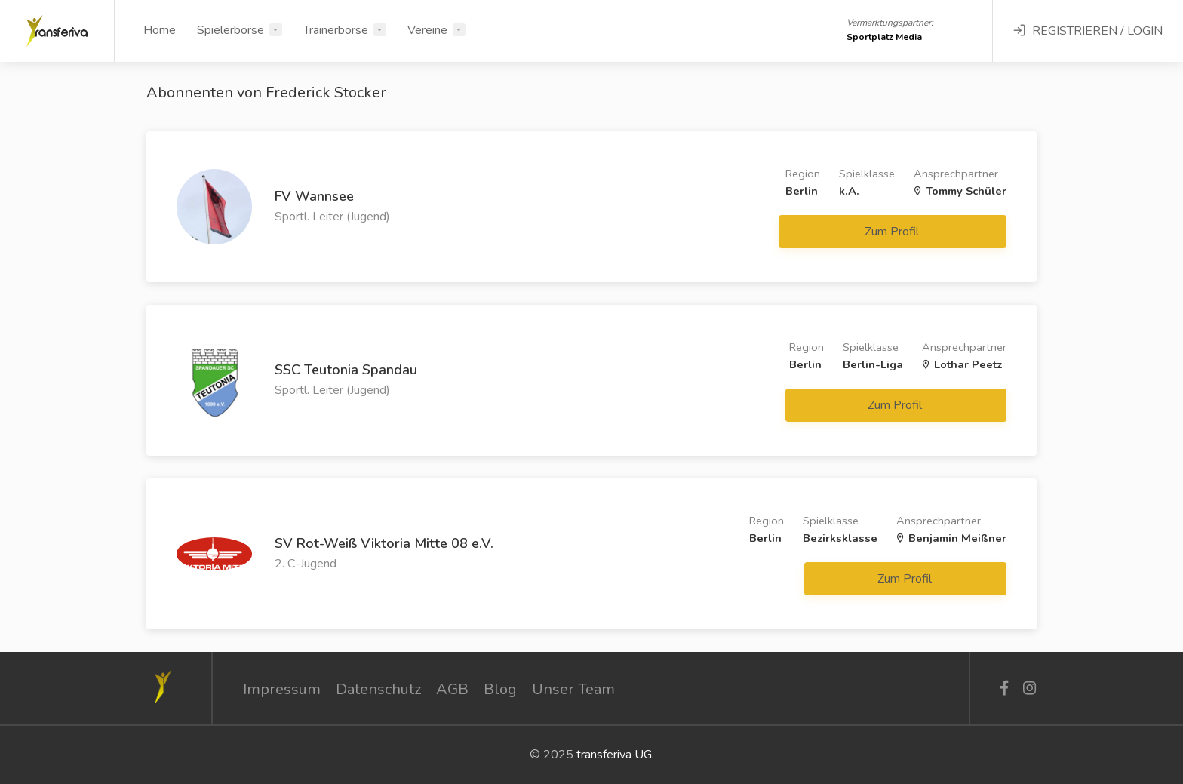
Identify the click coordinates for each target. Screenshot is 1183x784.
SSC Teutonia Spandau (346, 370)
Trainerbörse (335, 30)
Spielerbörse (230, 30)
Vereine (427, 30)
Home (159, 30)
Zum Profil (893, 231)
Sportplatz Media (884, 37)
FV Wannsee (314, 196)
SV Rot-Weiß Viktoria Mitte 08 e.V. (384, 543)
